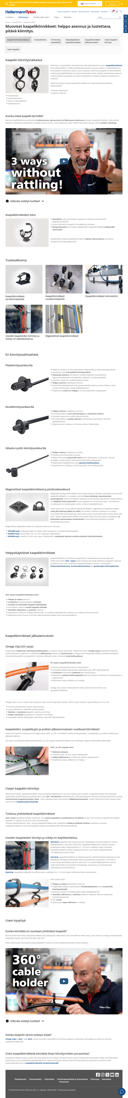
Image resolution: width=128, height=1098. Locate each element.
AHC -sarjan (71, 561)
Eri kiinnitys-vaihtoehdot (56, 41)
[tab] (64, 200)
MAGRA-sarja (13, 533)
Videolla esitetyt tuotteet (27, 201)
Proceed (112, 4)
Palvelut (67, 17)
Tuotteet (10, 17)
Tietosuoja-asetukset (67, 1090)
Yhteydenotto (20, 1079)
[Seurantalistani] (126, 31)
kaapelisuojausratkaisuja (27, 802)
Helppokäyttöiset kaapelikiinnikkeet (73, 41)
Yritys (56, 17)
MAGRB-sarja (13, 536)
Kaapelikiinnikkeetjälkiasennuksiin (92, 41)
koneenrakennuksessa (81, 566)
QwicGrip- (54, 842)
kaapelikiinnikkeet (114, 65)
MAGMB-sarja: (14, 531)
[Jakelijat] (126, 17)
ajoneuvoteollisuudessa (89, 463)
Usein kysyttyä (13, 49)
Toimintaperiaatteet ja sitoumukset (72, 1079)
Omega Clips (11, 1039)
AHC (20, 1039)
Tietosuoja (94, 1079)
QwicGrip (54, 857)
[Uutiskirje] (126, 21)
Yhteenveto (64, 1082)
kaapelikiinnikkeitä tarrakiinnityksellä (41, 1063)
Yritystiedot (49, 1079)
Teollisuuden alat (41, 17)
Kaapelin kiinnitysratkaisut (18, 40)
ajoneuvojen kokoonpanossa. (106, 566)
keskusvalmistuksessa (60, 566)
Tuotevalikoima (40, 40)
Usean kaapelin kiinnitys (111, 41)
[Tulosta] (126, 26)
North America (90, 3)
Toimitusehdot (35, 1079)
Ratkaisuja (23, 17)
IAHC (30, 1039)
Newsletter (106, 1079)
